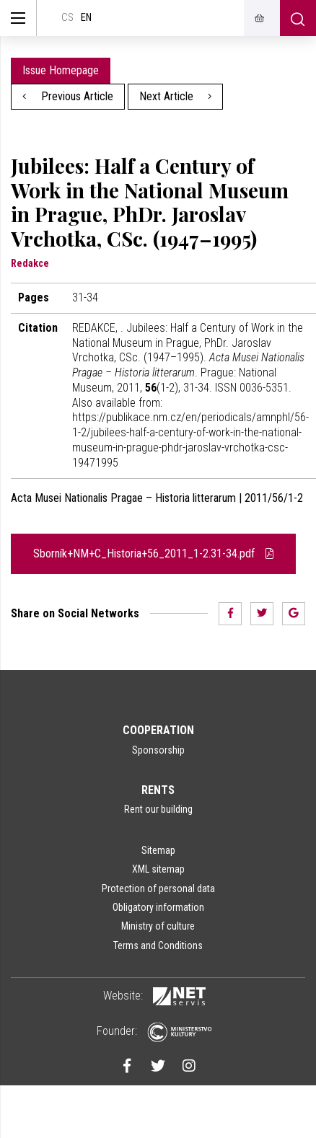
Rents (158, 790)
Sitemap (158, 850)
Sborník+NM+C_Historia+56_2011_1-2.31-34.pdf (153, 553)
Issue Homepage (60, 70)
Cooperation (158, 730)
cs (67, 18)
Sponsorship (158, 750)
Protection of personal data (158, 888)
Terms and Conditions (158, 945)
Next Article (175, 96)
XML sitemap (158, 869)
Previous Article (67, 96)
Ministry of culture (158, 926)
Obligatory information (158, 907)
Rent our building (158, 809)
